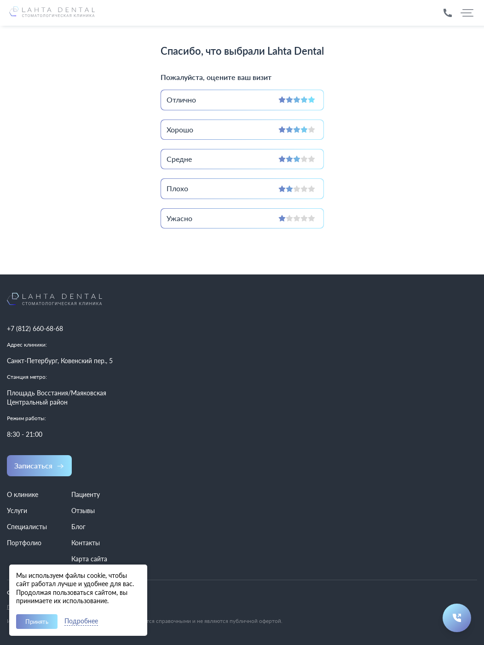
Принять (36, 621)
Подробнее (81, 621)
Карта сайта (89, 559)
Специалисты (27, 527)
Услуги (17, 510)
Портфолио (24, 543)
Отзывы (83, 510)
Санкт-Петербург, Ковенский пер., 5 (60, 361)
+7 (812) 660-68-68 (35, 328)
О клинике (22, 494)
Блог (78, 527)
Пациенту (85, 494)
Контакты (85, 543)
